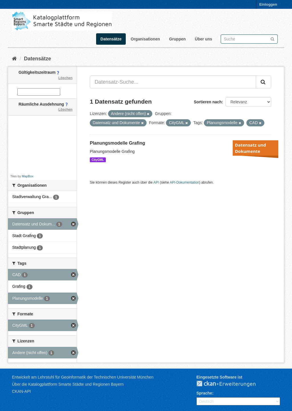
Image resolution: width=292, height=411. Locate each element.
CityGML (98, 159)
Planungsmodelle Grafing (117, 143)
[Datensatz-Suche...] (173, 82)
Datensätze (110, 39)
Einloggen (268, 4)
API (156, 182)
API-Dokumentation (184, 182)
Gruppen (177, 39)
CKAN (230, 384)
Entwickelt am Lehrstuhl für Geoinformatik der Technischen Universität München (82, 377)
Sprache (204, 393)
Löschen (65, 78)
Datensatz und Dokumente (250, 148)
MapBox (27, 176)
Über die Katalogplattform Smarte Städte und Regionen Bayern (67, 384)
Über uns (203, 39)
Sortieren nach (208, 102)
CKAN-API (21, 391)
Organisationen (145, 39)
